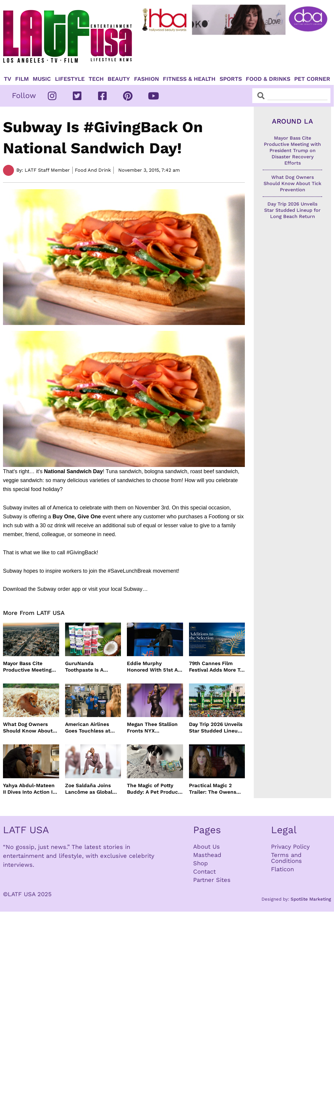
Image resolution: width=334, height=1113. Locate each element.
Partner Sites (212, 879)
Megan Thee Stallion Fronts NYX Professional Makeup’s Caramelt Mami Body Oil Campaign (155, 727)
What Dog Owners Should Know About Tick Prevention (28, 727)
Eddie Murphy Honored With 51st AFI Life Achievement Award (154, 666)
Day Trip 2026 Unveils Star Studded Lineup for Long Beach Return (215, 727)
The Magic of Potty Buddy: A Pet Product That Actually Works (153, 788)
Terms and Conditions (286, 857)
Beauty (119, 79)
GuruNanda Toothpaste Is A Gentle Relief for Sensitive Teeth (85, 666)
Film (22, 79)
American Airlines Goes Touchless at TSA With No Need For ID (92, 727)
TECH (96, 79)
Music (42, 79)
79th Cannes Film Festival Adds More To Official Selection (216, 666)
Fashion (146, 79)
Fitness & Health (189, 79)
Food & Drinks (268, 79)
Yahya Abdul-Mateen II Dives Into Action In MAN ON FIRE (29, 788)
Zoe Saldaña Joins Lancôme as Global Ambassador (88, 788)
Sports (231, 79)
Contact (204, 871)
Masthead (207, 854)
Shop (200, 863)
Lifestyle (70, 79)
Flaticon (282, 869)
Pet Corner (312, 79)
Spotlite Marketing (311, 899)
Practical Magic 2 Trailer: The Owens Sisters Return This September (213, 788)
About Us (206, 846)
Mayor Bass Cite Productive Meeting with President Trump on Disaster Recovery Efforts (30, 666)
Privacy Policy (290, 846)
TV (7, 79)
